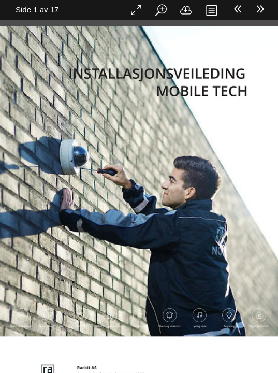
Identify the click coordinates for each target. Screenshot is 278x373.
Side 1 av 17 (37, 9)
